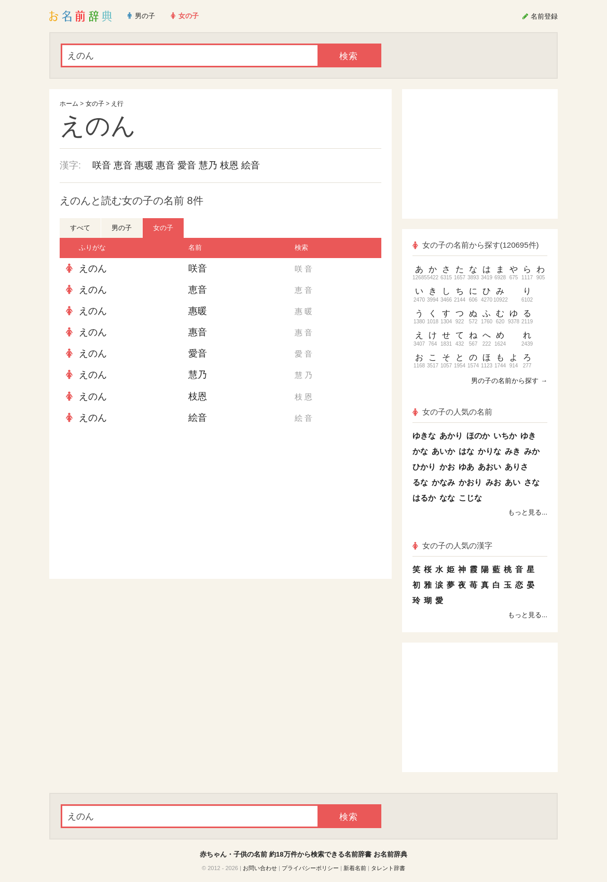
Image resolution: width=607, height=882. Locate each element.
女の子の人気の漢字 (452, 545)
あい (512, 482)
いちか (505, 435)
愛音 (186, 165)
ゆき (528, 435)
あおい (489, 466)
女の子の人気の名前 (452, 411)
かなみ (443, 482)
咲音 (101, 165)
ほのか (478, 435)
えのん (93, 268)
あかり (451, 435)
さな (532, 482)
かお (447, 466)
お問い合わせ (260, 868)
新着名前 (354, 868)
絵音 (250, 165)
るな (420, 482)
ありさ (516, 466)
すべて (80, 228)
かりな (489, 451)
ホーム (69, 103)
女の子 (95, 103)
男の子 (122, 228)
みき (512, 451)
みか (532, 451)
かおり (470, 482)
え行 (117, 103)
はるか (424, 497)
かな (420, 451)
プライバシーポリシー (310, 868)
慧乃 (208, 165)
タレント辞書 (388, 868)
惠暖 (144, 165)
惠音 (165, 165)
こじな (470, 497)
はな (466, 451)
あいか (443, 451)
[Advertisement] (137, 503)
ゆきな (424, 435)
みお (493, 482)
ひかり (424, 466)
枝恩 (229, 165)
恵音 (123, 165)
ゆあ (466, 466)
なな (447, 497)
